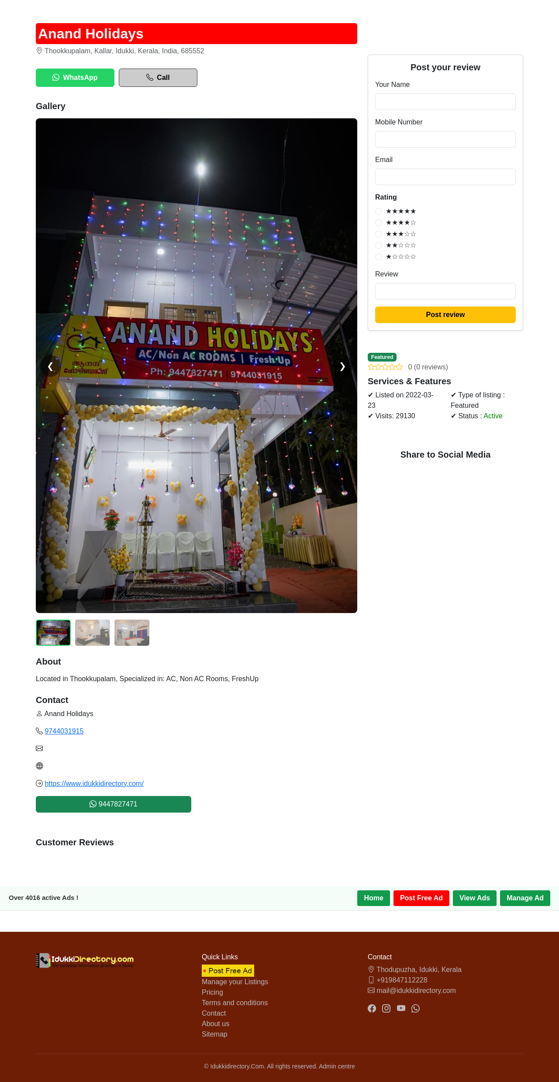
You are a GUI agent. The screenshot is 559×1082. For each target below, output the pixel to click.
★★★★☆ (401, 222)
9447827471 (113, 804)
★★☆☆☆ (401, 245)
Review (386, 274)
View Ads (474, 898)
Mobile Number (398, 122)
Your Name (392, 84)
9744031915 (64, 731)
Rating (386, 197)
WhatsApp (74, 77)
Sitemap (215, 1034)
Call (157, 77)
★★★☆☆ (401, 234)
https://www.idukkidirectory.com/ (94, 783)
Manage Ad (525, 898)
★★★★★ (401, 211)
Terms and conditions (235, 1002)
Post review (445, 314)
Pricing (212, 992)
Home (373, 898)
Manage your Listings (235, 982)
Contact (214, 1013)
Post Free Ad (421, 898)
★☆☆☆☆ (401, 256)
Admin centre (337, 1066)
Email (384, 159)
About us (215, 1023)
